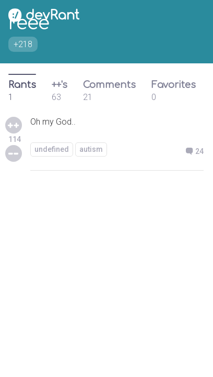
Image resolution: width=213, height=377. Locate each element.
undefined (51, 149)
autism (91, 149)
